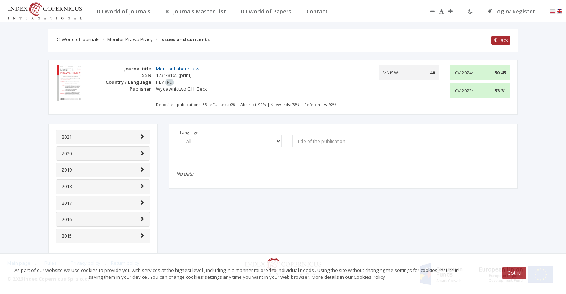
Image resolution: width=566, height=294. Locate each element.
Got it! (514, 272)
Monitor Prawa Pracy (130, 39)
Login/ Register (511, 11)
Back (500, 40)
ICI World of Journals (78, 39)
